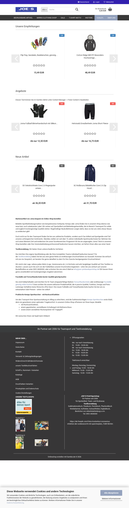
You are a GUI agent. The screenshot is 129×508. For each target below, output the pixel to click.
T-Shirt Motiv (75, 18)
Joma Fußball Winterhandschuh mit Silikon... (39, 171)
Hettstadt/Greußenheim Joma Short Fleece (90, 171)
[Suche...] (44, 9)
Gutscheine (20, 395)
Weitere (88, 18)
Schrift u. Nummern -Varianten (27, 418)
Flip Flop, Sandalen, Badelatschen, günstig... (38, 103)
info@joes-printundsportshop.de (86, 317)
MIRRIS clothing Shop (47, 18)
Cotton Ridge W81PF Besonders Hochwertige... (90, 104)
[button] (83, 2)
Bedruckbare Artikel (23, 18)
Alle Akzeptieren (111, 493)
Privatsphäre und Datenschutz (27, 436)
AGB (17, 427)
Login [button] (96, 2)
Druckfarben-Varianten (24, 432)
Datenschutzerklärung (15, 503)
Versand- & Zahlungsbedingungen (29, 404)
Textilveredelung (24, 304)
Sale (63, 18)
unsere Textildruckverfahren (26, 413)
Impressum (20, 390)
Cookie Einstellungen (24, 441)
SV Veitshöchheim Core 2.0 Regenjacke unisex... (38, 234)
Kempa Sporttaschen (95, 347)
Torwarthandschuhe (82, 330)
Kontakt (19, 399)
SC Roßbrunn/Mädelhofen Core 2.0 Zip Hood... (90, 234)
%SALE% (100, 18)
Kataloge (19, 422)
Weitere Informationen (111, 499)
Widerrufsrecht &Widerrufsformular (29, 409)
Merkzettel (109, 2)
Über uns (111, 18)
